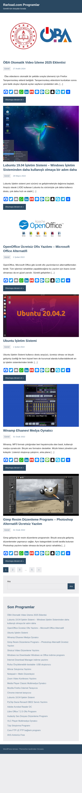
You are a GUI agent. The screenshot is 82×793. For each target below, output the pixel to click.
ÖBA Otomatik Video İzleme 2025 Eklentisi (34, 62)
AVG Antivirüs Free (16, 735)
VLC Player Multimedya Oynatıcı (22, 721)
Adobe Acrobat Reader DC (19, 707)
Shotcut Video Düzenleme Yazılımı (23, 650)
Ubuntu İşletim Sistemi (20, 340)
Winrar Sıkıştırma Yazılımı (19, 669)
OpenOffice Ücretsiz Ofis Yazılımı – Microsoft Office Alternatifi (35, 628)
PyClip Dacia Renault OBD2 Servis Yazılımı (27, 702)
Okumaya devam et (13, 100)
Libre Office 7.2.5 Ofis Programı (22, 711)
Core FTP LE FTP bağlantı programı (24, 730)
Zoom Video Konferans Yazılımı (21, 679)
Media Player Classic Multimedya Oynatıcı (26, 683)
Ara (9, 581)
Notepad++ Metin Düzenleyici (20, 674)
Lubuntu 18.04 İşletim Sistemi (21, 697)
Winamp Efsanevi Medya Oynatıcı (28, 430)
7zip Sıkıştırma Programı (18, 726)
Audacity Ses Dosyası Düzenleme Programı (27, 716)
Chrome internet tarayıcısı (19, 693)
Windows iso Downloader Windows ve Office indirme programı (36, 655)
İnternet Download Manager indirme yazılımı (27, 660)
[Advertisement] (41, 773)
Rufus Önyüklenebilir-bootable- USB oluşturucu (29, 664)
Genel (6, 68)
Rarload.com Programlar (21, 5)
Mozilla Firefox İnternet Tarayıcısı (22, 688)
